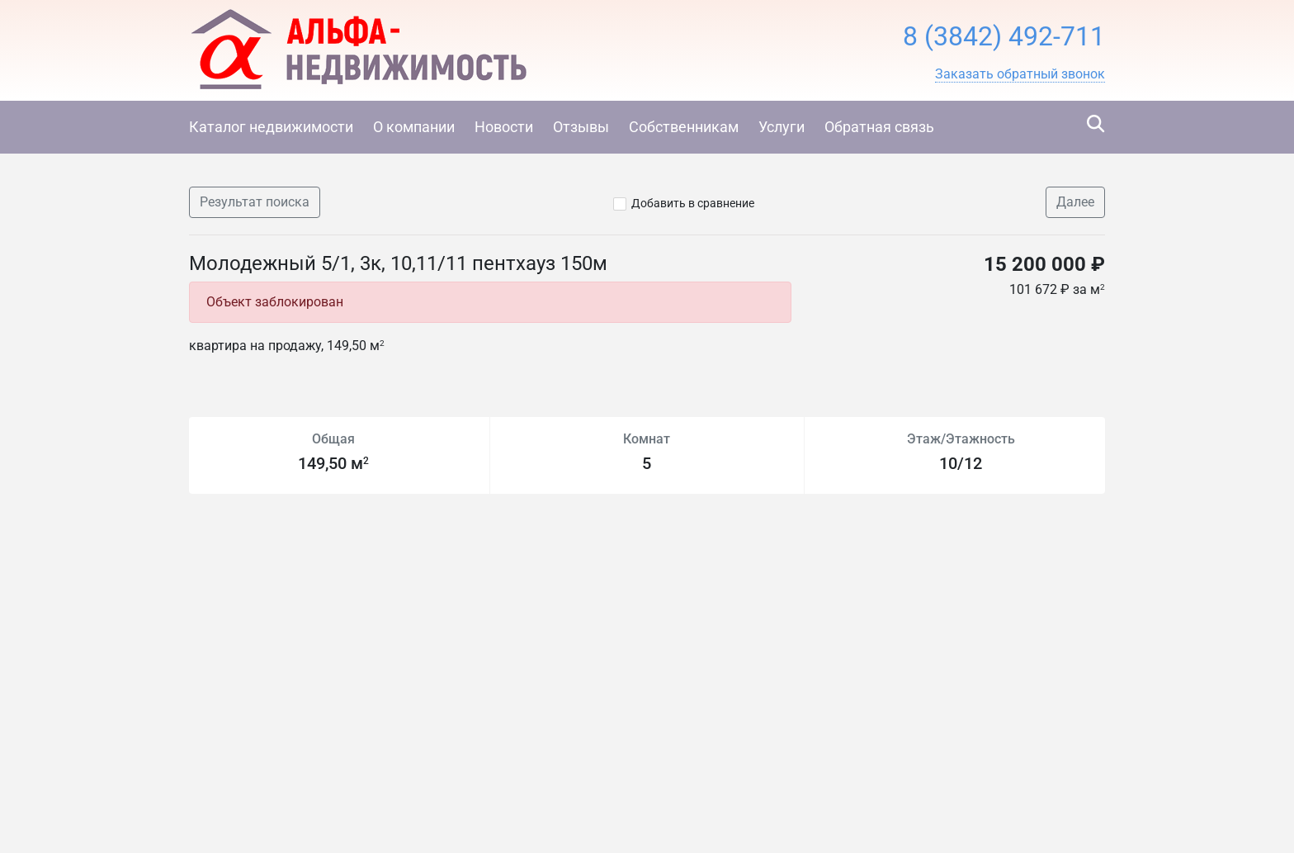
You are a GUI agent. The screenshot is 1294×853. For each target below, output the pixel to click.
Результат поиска (254, 202)
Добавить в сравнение (692, 203)
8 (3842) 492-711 (1004, 36)
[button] (1020, 74)
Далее (1075, 202)
